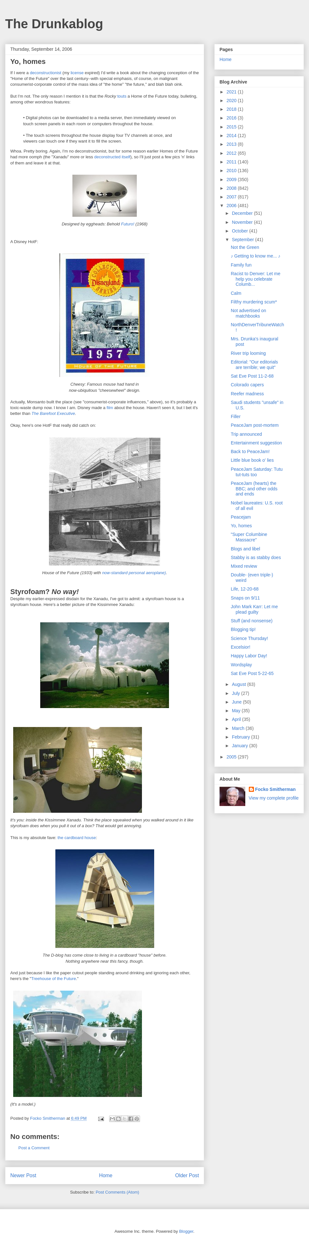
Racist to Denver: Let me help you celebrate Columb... (255, 279)
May (236, 710)
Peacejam (241, 517)
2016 (232, 117)
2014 (232, 135)
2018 (232, 109)
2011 (232, 161)
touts (121, 96)
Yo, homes (241, 525)
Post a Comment (34, 1147)
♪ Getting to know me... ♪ (255, 255)
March (239, 728)
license (76, 72)
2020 (232, 100)
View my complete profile (274, 798)
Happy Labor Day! (249, 655)
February (241, 737)
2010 (232, 170)
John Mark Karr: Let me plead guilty (254, 609)
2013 (232, 144)
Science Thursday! (249, 638)
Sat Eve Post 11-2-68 (252, 376)
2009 (232, 179)
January (240, 745)
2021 (232, 91)
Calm (236, 293)
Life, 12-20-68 (244, 588)
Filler (235, 416)
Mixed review (244, 566)
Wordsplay (241, 664)
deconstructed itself (112, 156)
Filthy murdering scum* (254, 301)
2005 (232, 756)
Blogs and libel (245, 548)
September (243, 239)
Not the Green (245, 247)
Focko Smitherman (275, 789)
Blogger (186, 1231)
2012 (232, 153)
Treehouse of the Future (53, 978)
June (237, 702)
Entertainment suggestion (256, 442)
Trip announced (246, 434)
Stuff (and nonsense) (252, 620)
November (243, 222)
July (236, 693)
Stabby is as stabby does (256, 557)
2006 (232, 205)
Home (106, 1175)
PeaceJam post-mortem (255, 425)
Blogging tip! (243, 629)
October (240, 230)
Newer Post (23, 1175)
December (243, 213)
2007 (232, 196)
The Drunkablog (54, 24)
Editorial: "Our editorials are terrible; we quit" (254, 364)
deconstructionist (45, 72)
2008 (232, 188)
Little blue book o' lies (252, 460)
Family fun (241, 264)
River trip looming (248, 353)
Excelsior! (240, 647)
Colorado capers (247, 384)
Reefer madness (247, 393)
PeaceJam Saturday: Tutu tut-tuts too (257, 472)
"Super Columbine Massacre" (249, 537)
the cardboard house (77, 837)
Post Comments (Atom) (117, 1192)
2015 (232, 126)
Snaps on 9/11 (245, 597)
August (239, 684)
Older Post (187, 1175)
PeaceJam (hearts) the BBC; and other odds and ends (254, 489)
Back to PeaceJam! (250, 451)
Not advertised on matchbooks (248, 313)
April (237, 719)
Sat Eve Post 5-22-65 (252, 673)
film (110, 407)
